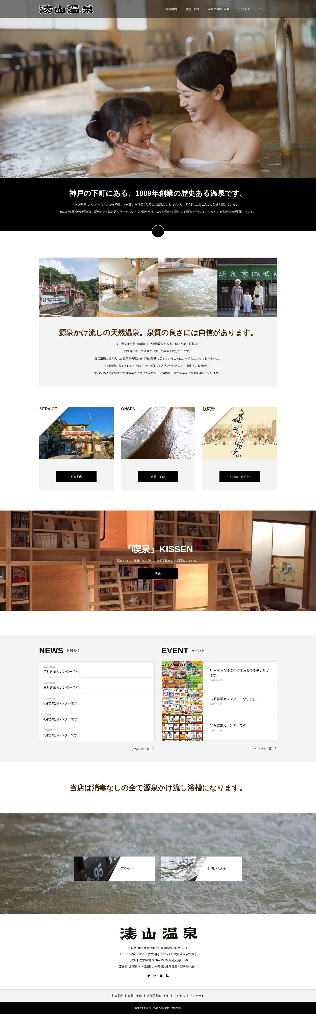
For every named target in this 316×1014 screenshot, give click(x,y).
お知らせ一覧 (140, 748)
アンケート (266, 9)
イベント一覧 (263, 748)
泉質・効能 (192, 9)
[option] (158, 89)
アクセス (244, 9)
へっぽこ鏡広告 (239, 476)
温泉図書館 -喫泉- (219, 9)
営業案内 (171, 9)
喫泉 (158, 573)
